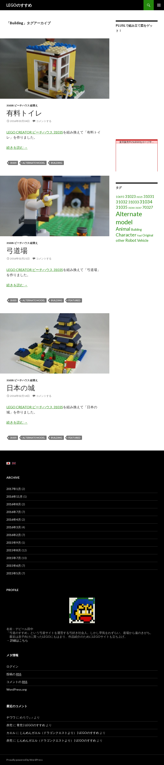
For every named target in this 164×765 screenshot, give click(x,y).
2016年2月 (13, 535)
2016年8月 (13, 504)
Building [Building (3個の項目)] (136, 229)
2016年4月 (13, 519)
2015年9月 (13, 542)
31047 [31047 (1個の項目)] (138, 207)
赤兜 (9, 725)
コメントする (43, 121)
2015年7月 (13, 558)
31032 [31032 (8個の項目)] (121, 201)
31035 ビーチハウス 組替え (22, 105)
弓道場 (17, 250)
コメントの (16, 682)
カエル (10, 733)
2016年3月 (13, 527)
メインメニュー (159, 5)
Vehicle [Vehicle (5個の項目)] (142, 240)
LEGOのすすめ (19, 5)
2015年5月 (13, 573)
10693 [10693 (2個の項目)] (120, 196)
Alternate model (33, 162)
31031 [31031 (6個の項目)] (148, 196)
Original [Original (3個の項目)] (147, 235)
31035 (13, 162)
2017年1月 (13, 489)
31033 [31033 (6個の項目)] (133, 202)
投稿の (13, 674)
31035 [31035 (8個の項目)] (121, 207)
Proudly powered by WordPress (24, 759)
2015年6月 (13, 565)
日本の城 (20, 387)
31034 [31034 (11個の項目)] (145, 201)
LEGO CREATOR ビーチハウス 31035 (34, 132)
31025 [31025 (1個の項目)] (139, 197)
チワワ (10, 717)
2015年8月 (13, 550)
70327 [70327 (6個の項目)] (147, 207)
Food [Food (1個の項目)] (139, 235)
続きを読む (17, 147)
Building (56, 162)
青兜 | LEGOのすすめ (31, 725)
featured (74, 300)
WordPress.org (16, 689)
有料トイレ (24, 113)
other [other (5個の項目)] (120, 240)
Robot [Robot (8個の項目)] (130, 240)
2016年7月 (13, 512)
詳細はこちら (19, 640)
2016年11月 (14, 496)
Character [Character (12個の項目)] (126, 235)
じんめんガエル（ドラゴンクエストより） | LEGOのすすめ (59, 733)
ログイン (12, 666)
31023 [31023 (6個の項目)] (130, 196)
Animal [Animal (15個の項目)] (123, 229)
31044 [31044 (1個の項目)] (131, 207)
